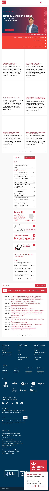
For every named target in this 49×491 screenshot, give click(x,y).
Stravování (36, 350)
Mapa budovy (37, 357)
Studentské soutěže (6, 352)
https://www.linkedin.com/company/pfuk (17, 403)
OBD (19, 352)
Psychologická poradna (39, 352)
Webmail (20, 348)
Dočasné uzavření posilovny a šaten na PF (21, 326)
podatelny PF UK (13, 449)
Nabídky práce (37, 348)
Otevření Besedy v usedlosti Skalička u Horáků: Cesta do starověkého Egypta (21, 165)
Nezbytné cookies (32, 480)
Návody (4, 350)
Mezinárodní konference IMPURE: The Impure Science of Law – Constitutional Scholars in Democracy (22, 186)
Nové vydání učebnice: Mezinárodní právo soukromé (23, 328)
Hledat (43, 2)
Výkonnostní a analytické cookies (35, 481)
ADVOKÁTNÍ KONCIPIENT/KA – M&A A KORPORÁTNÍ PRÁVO (22, 263)
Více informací (9, 30)
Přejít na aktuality (40, 285)
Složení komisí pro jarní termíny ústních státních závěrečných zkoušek (27, 310)
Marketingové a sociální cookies (35, 483)
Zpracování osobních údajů (7, 423)
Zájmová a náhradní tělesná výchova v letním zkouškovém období (26, 324)
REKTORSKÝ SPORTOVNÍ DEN (20, 182)
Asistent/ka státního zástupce (21, 274)
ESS (19, 350)
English (41, 2)
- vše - (5, 290)
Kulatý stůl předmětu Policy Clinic (21, 172)
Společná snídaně (15, 317)
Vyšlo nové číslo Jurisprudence (18, 306)
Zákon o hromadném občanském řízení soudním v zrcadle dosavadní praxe (21, 199)
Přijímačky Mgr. (17, 290)
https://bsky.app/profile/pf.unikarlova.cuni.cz (12, 403)
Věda (33, 290)
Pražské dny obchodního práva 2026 (21, 202)
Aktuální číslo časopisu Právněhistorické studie (22, 308)
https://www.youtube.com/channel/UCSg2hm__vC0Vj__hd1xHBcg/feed (21, 403)
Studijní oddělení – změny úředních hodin (20, 329)
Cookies (36, 359)
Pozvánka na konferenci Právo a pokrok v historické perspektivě (26, 312)
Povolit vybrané (31, 486)
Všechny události (30, 157)
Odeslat (25, 417)
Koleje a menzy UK (6, 348)
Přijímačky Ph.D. (26, 290)
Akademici (20, 359)
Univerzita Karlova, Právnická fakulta (11, 433)
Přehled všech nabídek (23, 279)
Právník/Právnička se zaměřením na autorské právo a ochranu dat (22, 269)
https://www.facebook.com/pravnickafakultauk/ (3, 403)
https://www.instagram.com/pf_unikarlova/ (7, 403)
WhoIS (19, 355)
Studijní (10, 290)
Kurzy (37, 290)
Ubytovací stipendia (6, 355)
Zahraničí (43, 290)
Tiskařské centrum (38, 355)
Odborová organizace (23, 357)
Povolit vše (41, 486)
